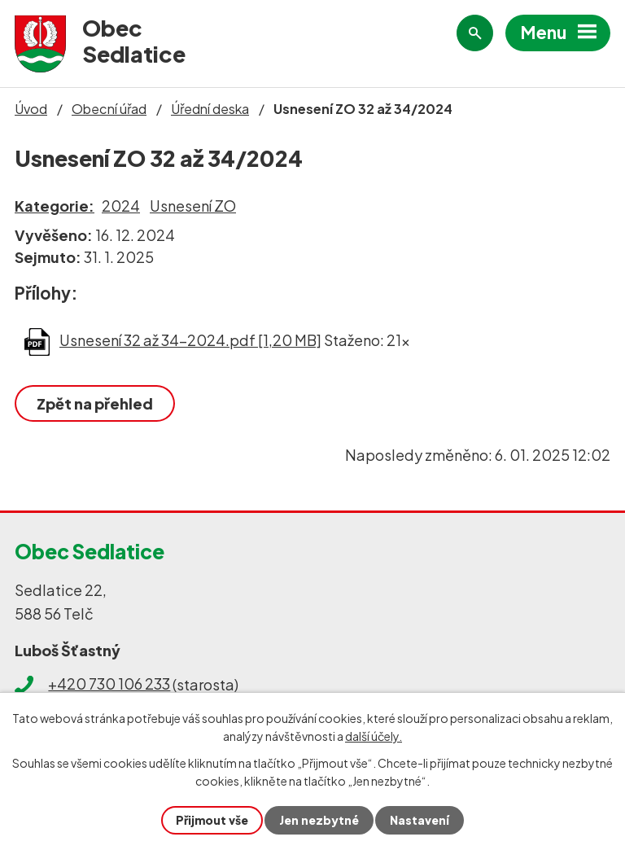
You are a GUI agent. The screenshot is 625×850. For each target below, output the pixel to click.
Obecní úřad (109, 108)
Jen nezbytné (319, 820)
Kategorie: (54, 205)
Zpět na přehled (95, 403)
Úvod (31, 108)
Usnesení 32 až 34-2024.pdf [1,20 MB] (190, 340)
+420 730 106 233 (109, 683)
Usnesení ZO (193, 205)
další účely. (373, 736)
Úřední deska (210, 108)
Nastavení (419, 820)
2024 (121, 205)
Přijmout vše (212, 820)
